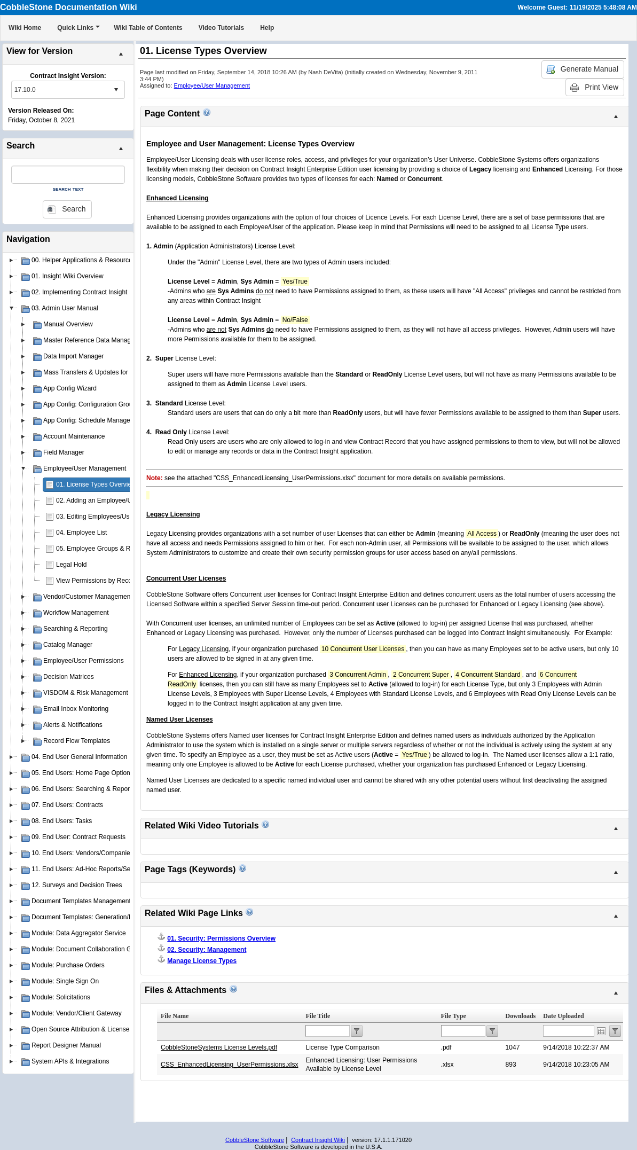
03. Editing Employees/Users (97, 516)
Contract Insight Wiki (318, 1140)
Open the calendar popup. (601, 1031)
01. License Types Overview (96, 484)
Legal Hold (71, 564)
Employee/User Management (212, 85)
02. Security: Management (206, 949)
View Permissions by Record (97, 580)
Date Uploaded (563, 1016)
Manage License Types (202, 961)
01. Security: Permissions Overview (221, 938)
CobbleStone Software (254, 1140)
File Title (317, 1016)
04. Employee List (81, 532)
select (115, 89)
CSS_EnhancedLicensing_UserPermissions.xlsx (229, 1064)
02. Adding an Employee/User (98, 500)
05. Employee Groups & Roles (99, 548)
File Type (453, 1016)
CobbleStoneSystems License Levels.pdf (219, 1047)
